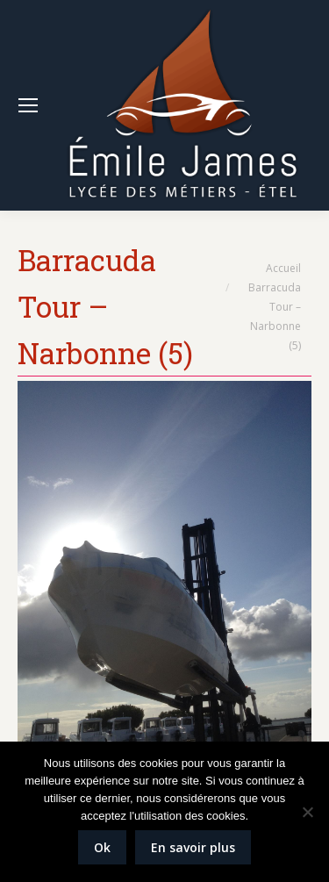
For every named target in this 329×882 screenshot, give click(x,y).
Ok (102, 847)
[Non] (307, 812)
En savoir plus (193, 847)
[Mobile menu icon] (28, 105)
